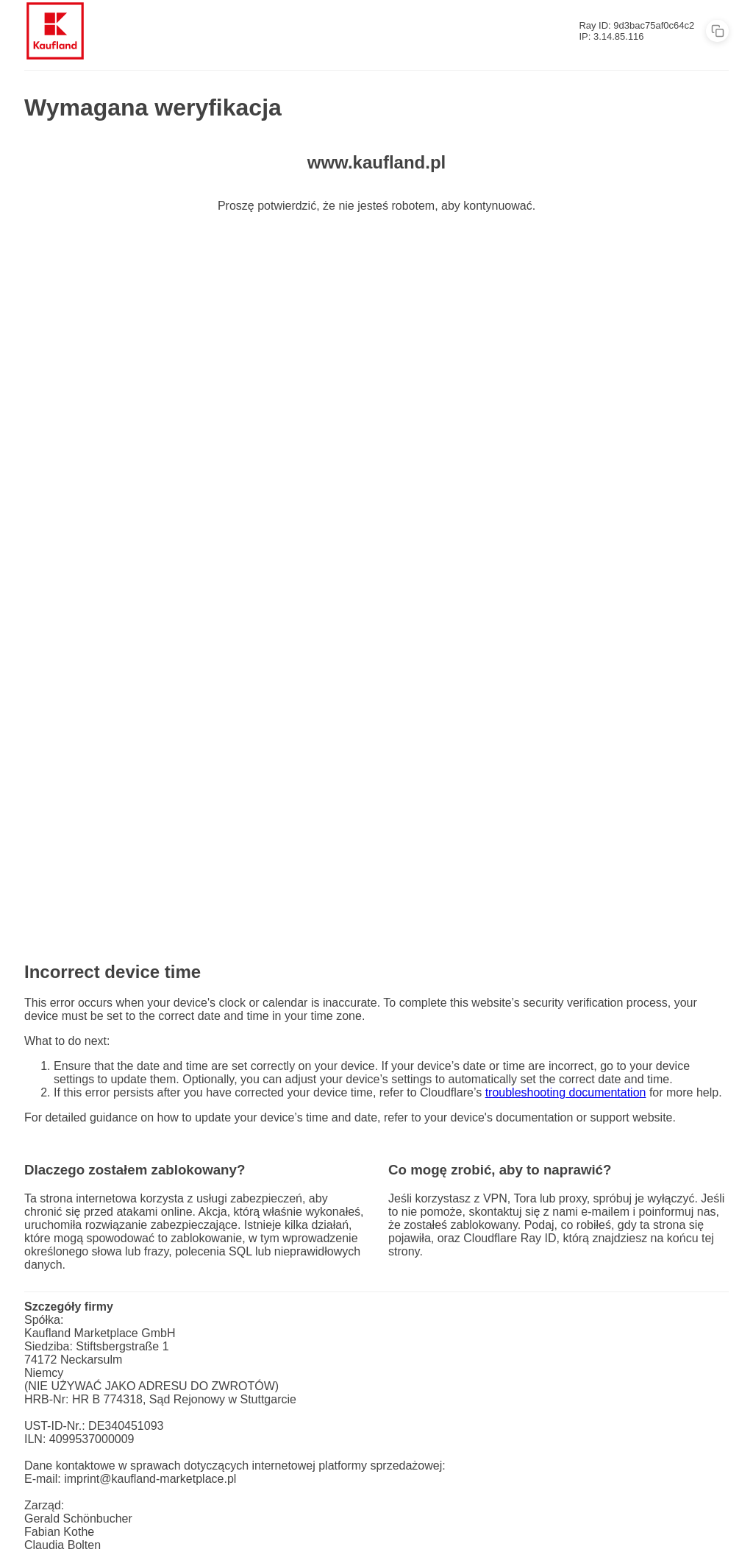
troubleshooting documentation (565, 1092)
